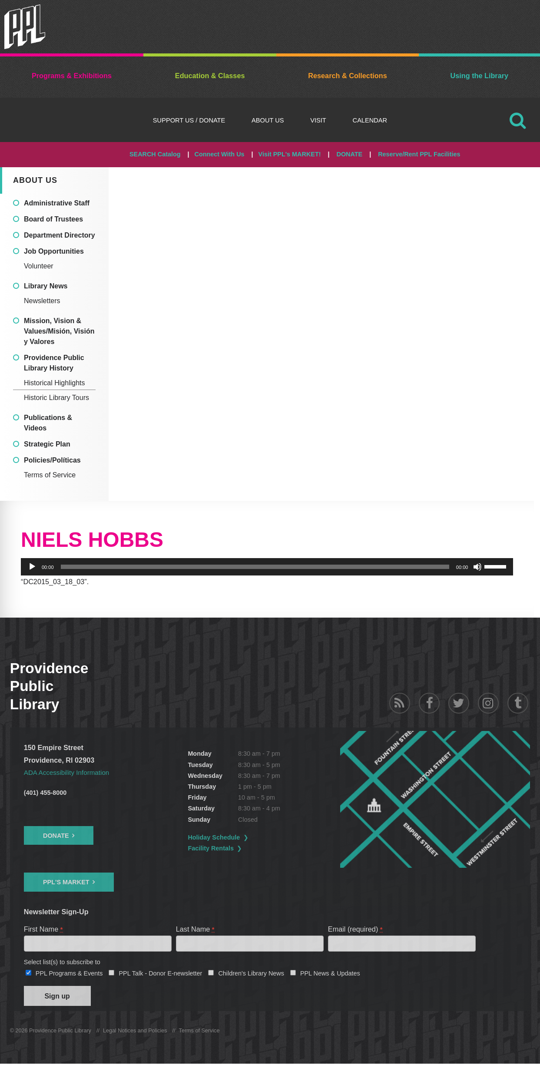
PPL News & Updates (330, 975)
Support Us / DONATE (189, 120)
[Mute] (477, 566)
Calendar (370, 120)
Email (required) (355, 929)
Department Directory (59, 235)
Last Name (195, 929)
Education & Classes (210, 75)
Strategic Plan (47, 444)
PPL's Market (66, 882)
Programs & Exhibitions (72, 75)
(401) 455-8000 (45, 792)
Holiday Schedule (235, 837)
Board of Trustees (53, 219)
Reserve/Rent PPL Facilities (419, 154)
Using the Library (480, 75)
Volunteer (38, 266)
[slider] (255, 567)
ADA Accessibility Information (69, 772)
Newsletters (42, 300)
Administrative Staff (56, 203)
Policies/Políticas (52, 460)
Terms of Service (50, 475)
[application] (267, 566)
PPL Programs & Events (69, 975)
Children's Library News (251, 975)
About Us (268, 120)
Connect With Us (220, 154)
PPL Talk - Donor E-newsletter (160, 975)
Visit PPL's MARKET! (289, 154)
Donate (56, 835)
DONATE (349, 154)
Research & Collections (347, 75)
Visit (318, 120)
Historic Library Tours (56, 397)
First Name (43, 929)
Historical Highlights (54, 383)
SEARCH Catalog (155, 154)
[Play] (32, 566)
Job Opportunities (54, 251)
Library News (45, 286)
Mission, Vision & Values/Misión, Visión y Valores (59, 331)
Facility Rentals (232, 848)
